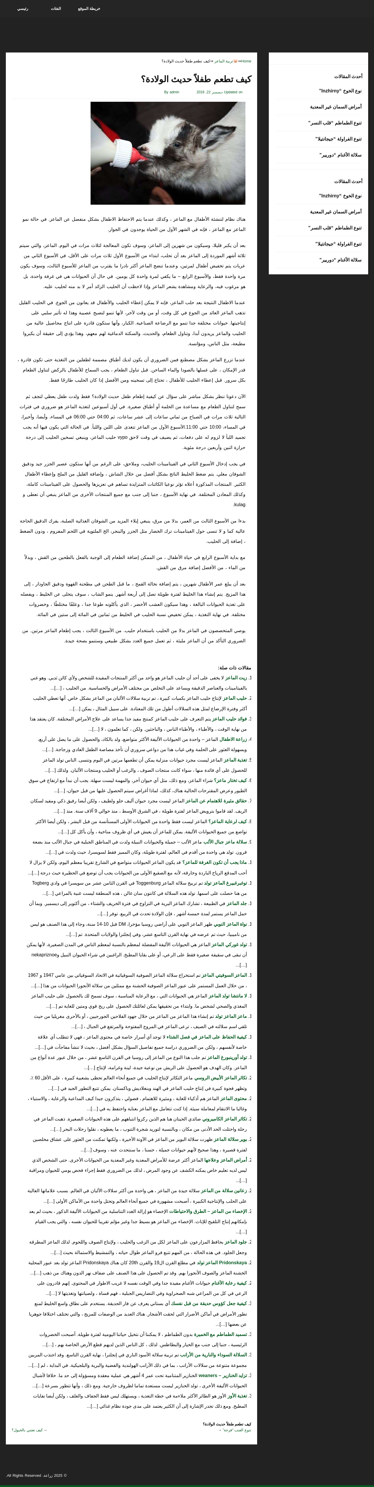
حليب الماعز (234, 698)
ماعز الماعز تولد (230, 1016)
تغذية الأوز (236, 1395)
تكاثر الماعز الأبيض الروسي (220, 1077)
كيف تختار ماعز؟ (230, 780)
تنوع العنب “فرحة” (237, 1430)
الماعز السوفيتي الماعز (223, 975)
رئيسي (22, 8)
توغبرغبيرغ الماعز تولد (225, 883)
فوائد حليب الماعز (229, 718)
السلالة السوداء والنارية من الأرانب (213, 1354)
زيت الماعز (235, 677)
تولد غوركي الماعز (228, 944)
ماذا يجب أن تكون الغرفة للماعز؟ (214, 862)
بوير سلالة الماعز (230, 1139)
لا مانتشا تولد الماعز (227, 995)
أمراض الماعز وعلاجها (225, 1160)
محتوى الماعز (233, 1098)
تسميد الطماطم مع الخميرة (220, 1334)
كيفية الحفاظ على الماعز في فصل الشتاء (206, 1036)
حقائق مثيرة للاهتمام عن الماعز (215, 800)
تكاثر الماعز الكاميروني (224, 1118)
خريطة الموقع (89, 8)
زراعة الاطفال (232, 739)
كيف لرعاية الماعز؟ (227, 821)
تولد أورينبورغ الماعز (226, 1057)
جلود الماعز (235, 1241)
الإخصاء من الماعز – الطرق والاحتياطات (207, 1211)
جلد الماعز (236, 903)
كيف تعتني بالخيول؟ (27, 1430)
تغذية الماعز (234, 759)
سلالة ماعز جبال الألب (224, 841)
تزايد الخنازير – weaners (222, 1375)
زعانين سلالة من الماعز (223, 1190)
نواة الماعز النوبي (229, 924)
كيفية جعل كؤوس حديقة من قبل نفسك (208, 1303)
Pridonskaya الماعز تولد (221, 1262)
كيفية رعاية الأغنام (228, 1283)
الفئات (56, 8)
